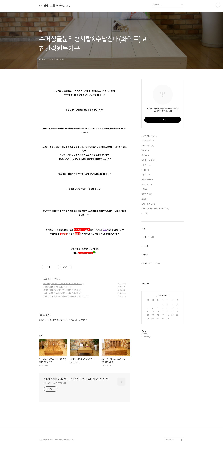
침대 (45, 279)
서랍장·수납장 (148, 160)
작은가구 (146, 194)
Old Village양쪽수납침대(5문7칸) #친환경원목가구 (62, 284)
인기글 (151, 237)
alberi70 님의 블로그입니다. (55, 383)
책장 (145, 155)
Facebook (145, 263)
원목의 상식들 (148, 203)
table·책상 (147, 145)
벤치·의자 (147, 179)
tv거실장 (146, 184)
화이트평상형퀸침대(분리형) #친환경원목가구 (60, 293)
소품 (144, 199)
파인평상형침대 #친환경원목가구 (56, 287)
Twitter (156, 263)
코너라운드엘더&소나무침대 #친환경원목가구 (60, 290)
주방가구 (146, 165)
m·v (144, 213)
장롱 (144, 189)
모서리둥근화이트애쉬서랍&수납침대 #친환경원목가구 (64, 296)
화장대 (145, 174)
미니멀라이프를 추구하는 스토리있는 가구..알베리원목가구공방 (54, 5)
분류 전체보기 (149, 136)
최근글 (143, 237)
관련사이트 (170, 440)
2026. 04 (162, 295)
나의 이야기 (147, 141)
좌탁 (145, 150)
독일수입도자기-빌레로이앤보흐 (155, 208)
